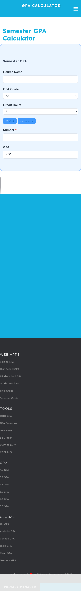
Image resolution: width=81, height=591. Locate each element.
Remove (27, 121)
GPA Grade (11, 89)
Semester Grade (9, 398)
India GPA (6, 545)
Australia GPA (8, 531)
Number (10, 130)
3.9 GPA (4, 477)
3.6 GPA (4, 499)
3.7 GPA (4, 491)
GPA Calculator (41, 5)
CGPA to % (6, 452)
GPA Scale (6, 430)
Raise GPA (6, 415)
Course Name (12, 72)
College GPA (7, 361)
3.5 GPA (4, 506)
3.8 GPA (4, 484)
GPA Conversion (9, 423)
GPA (6, 147)
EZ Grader (6, 437)
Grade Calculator (9, 383)
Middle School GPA (11, 376)
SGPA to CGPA (8, 444)
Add (10, 121)
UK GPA (4, 524)
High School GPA (9, 369)
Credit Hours (12, 105)
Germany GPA (8, 560)
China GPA (6, 553)
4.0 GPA (4, 469)
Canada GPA (7, 538)
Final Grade (6, 390)
